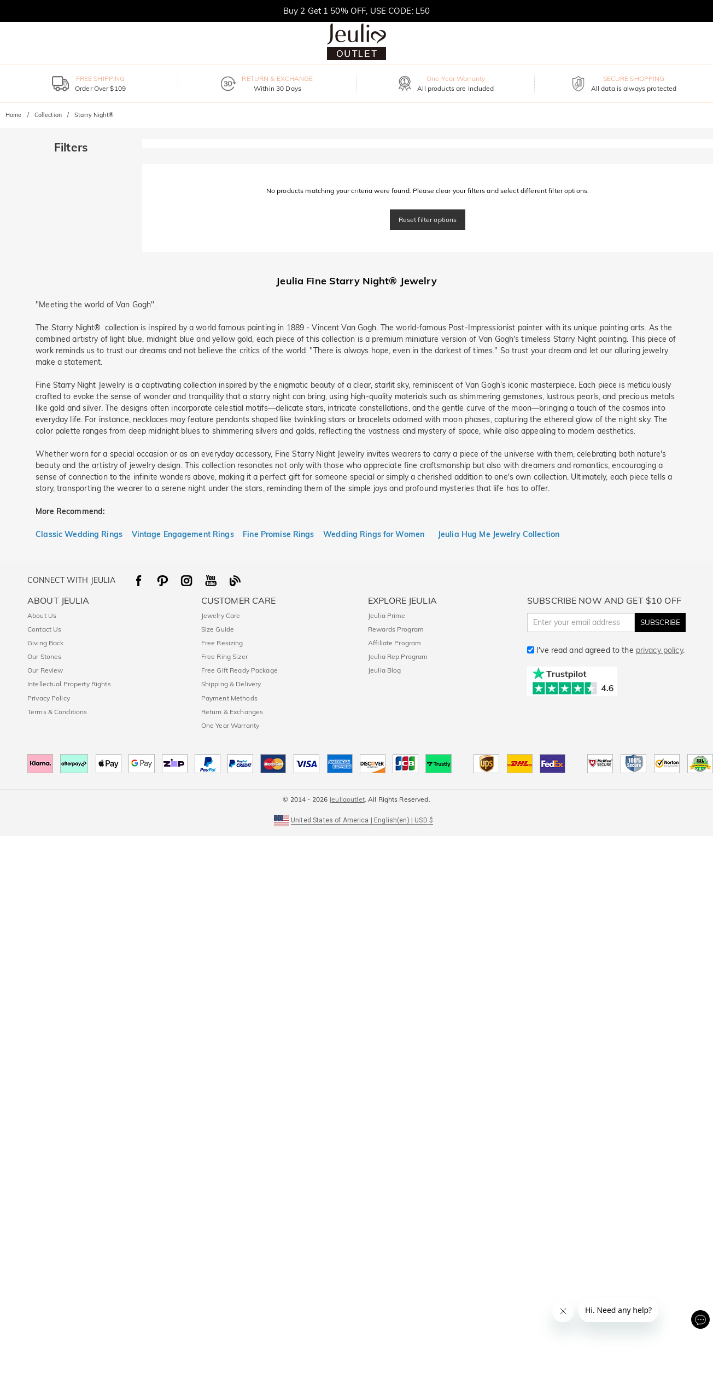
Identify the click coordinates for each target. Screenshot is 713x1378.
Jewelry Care (221, 615)
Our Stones (44, 656)
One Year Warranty (230, 725)
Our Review (45, 670)
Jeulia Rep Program (398, 656)
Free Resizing (222, 643)
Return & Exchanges (232, 712)
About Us (41, 615)
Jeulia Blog (384, 670)
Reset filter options (428, 219)
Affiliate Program (394, 643)
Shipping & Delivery (231, 684)
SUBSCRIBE (660, 622)
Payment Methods (229, 698)
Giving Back (45, 643)
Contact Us (44, 629)
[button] (356, 819)
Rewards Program (396, 629)
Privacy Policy (48, 698)
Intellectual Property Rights (69, 684)
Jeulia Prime (387, 615)
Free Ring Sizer (224, 656)
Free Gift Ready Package (239, 670)
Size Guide (217, 629)
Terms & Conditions (57, 712)
